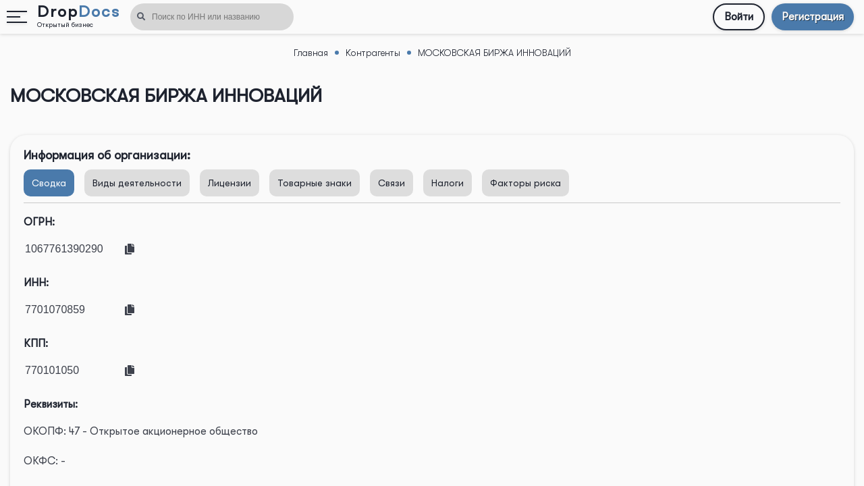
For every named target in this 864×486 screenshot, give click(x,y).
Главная (311, 52)
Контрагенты (373, 52)
